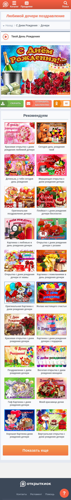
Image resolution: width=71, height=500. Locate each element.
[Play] (6, 37)
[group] (35, 37)
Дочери (45, 25)
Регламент (36, 494)
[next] (66, 70)
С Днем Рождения (26, 25)
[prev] (4, 70)
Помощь (49, 494)
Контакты (22, 494)
